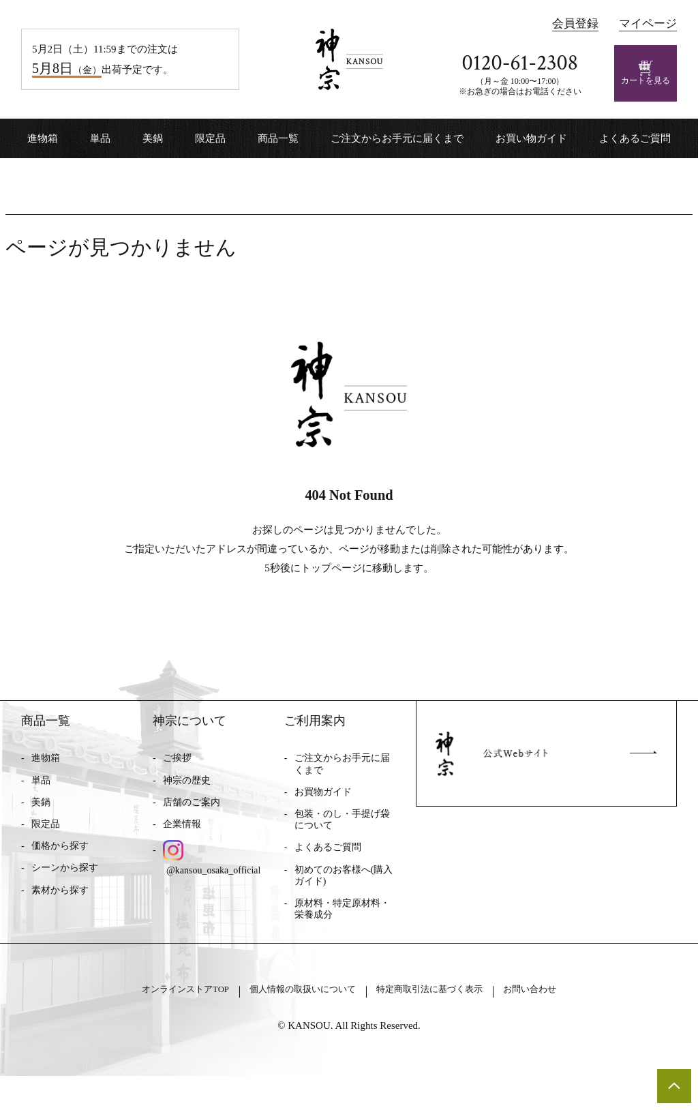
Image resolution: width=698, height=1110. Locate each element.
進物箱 (42, 138)
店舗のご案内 (191, 817)
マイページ (648, 23)
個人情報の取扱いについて (291, 1021)
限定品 (210, 138)
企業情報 (182, 839)
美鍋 (152, 138)
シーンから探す (64, 883)
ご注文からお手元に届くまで (397, 138)
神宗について (189, 735)
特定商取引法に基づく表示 (451, 1021)
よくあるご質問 (635, 138)
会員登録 (575, 23)
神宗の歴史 (187, 795)
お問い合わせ (576, 1021)
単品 (100, 138)
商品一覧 (278, 138)
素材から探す (60, 905)
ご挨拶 (177, 773)
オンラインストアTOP (144, 1021)
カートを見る (645, 73)
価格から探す (60, 861)
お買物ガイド (323, 807)
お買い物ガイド (531, 138)
